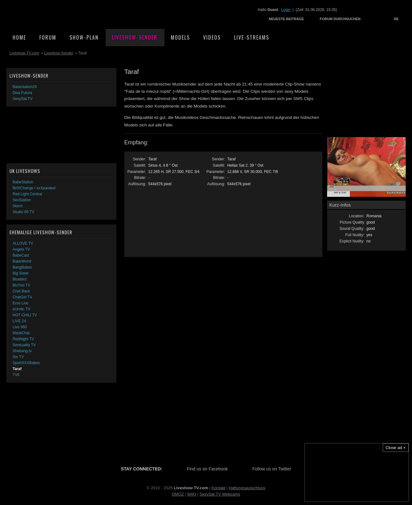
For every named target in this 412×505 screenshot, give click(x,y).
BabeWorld (22, 261)
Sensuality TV (24, 345)
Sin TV (18, 357)
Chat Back (21, 291)
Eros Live (20, 303)
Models (180, 37)
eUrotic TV (21, 309)
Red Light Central (27, 194)
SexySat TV (22, 99)
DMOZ (178, 494)
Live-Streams (251, 37)
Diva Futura (22, 93)
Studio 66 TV (23, 212)
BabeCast (21, 255)
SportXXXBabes (26, 363)
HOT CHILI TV (25, 315)
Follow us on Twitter (271, 468)
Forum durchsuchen (340, 19)
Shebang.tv (22, 351)
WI (189, 494)
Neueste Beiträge (286, 19)
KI (194, 494)
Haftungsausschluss (247, 488)
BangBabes (22, 267)
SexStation (22, 200)
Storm (18, 206)
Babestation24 (25, 87)
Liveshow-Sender (135, 37)
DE (396, 19)
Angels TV (21, 249)
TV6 (16, 375)
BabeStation (23, 182)
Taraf (17, 369)
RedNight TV (23, 339)
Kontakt (218, 488)
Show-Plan (84, 37)
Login (285, 10)
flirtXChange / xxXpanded (34, 188)
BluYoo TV (21, 285)
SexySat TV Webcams (219, 494)
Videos (212, 37)
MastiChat (21, 333)
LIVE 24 (19, 321)
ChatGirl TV (22, 297)
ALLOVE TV (23, 243)
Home (19, 37)
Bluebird (19, 279)
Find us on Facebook (207, 468)
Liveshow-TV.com (62, 14)
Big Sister (21, 273)
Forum (47, 37)
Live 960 (20, 327)
